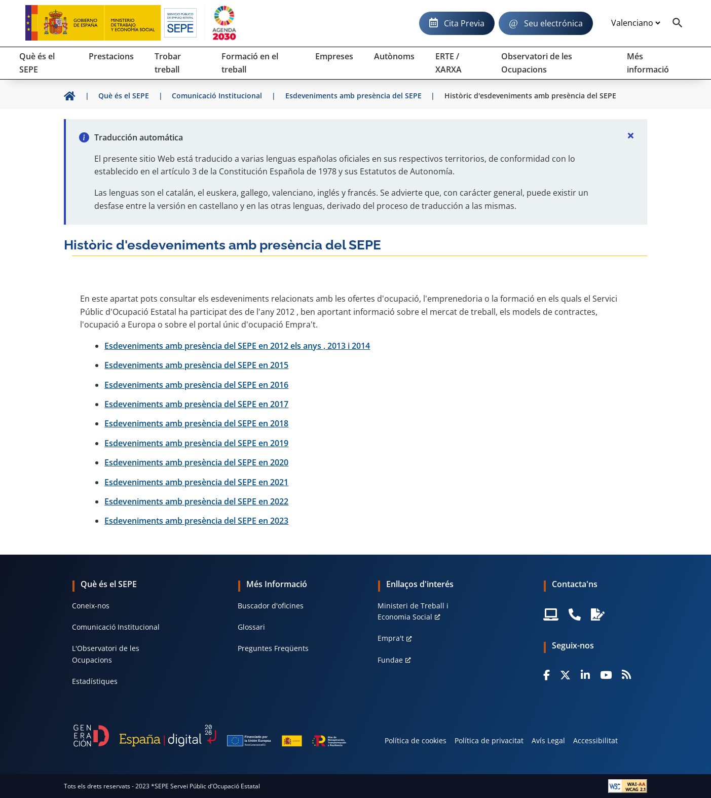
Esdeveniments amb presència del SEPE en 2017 (196, 404)
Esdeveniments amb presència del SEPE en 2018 (196, 423)
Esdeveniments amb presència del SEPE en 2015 (196, 365)
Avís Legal (548, 740)
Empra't (391, 638)
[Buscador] (677, 23)
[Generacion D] (209, 735)
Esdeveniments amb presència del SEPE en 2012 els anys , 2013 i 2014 (237, 345)
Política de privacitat (489, 740)
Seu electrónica (553, 23)
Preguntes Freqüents (273, 648)
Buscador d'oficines (271, 605)
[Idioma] (635, 23)
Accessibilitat (595, 740)
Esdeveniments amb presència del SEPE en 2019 (196, 443)
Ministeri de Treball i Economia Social (413, 611)
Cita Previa (464, 23)
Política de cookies (415, 740)
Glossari (251, 627)
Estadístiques (95, 681)
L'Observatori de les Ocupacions (105, 653)
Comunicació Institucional (116, 627)
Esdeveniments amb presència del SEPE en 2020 (196, 462)
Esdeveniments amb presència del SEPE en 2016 (196, 384)
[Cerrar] (631, 135)
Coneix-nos (90, 605)
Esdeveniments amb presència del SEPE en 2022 (196, 501)
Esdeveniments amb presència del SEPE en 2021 (196, 482)
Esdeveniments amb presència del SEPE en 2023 (196, 520)
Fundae (390, 660)
